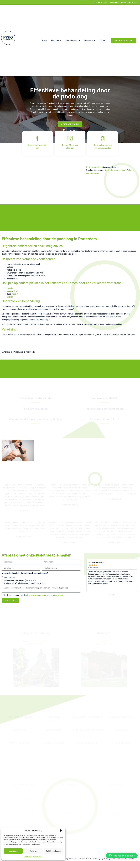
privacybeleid (58, 595)
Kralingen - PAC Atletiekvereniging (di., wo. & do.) (24, 583)
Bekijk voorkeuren (53, 851)
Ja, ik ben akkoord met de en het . (34, 595)
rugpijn (15, 294)
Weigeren (33, 851)
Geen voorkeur (10, 577)
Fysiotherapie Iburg (94, 167)
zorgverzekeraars (38, 188)
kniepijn (10, 288)
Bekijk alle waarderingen (114, 170)
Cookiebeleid (28, 856)
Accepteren (13, 851)
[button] (62, 830)
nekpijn (10, 297)
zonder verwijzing (28, 191)
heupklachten (12, 291)
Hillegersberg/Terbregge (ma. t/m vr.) (20, 580)
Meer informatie (70, 130)
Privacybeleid (37, 856)
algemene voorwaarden (36, 595)
